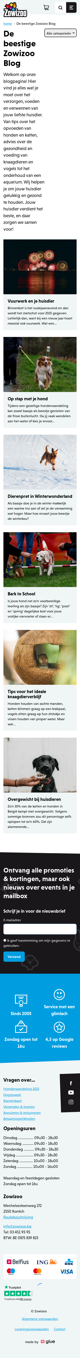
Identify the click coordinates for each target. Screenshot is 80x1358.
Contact (59, 1329)
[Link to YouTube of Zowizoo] (71, 1092)
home (7, 23)
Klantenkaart (12, 1101)
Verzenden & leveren (19, 1107)
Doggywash (12, 1095)
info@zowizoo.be (17, 1226)
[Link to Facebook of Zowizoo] (71, 1083)
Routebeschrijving (18, 1217)
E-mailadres (12, 920)
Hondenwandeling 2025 (21, 1089)
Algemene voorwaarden (40, 1319)
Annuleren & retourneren (22, 1113)
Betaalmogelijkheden (19, 1118)
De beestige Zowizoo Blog (35, 23)
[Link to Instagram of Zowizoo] (71, 1102)
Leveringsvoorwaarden (32, 1329)
